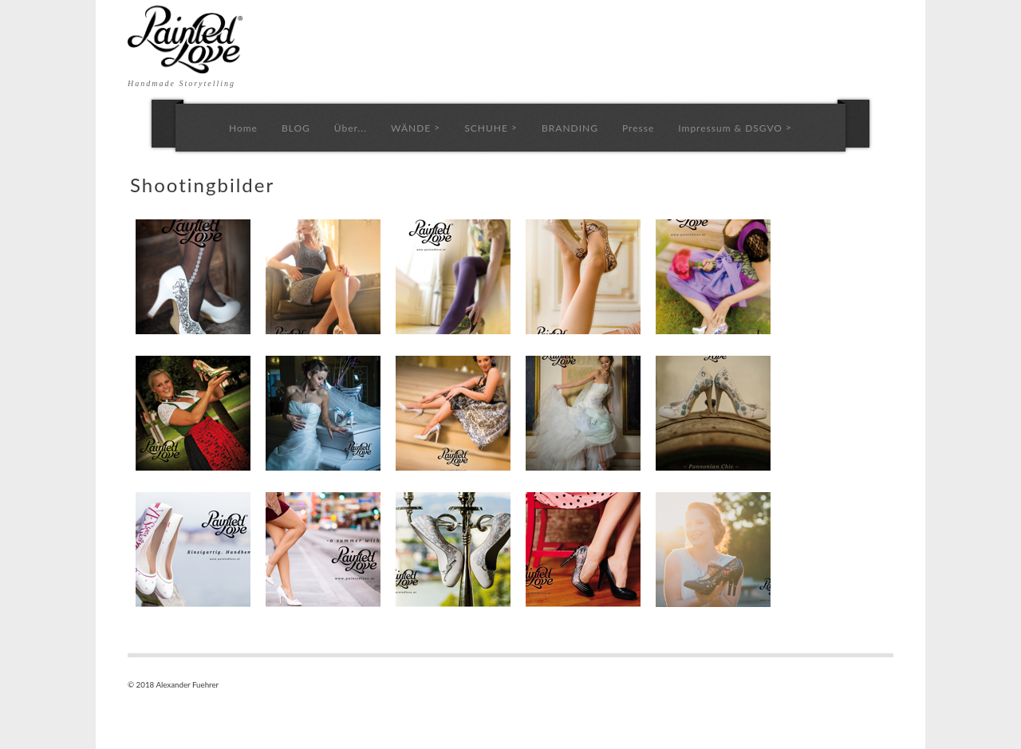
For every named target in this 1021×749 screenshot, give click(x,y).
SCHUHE (491, 127)
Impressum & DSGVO (735, 127)
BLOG (296, 128)
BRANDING (570, 128)
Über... (350, 128)
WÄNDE (415, 127)
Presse (638, 128)
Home (243, 128)
